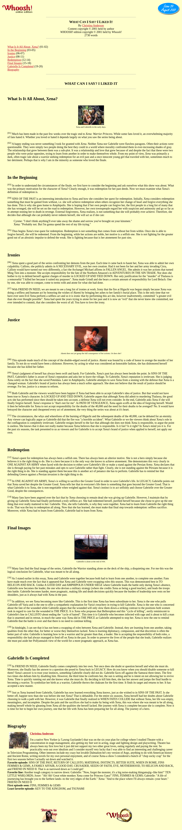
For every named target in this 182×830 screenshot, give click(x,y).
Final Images (14, 63)
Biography (13, 69)
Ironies (11, 53)
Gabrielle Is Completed (20, 66)
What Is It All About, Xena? (23, 46)
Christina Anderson (93, 25)
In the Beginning (16, 50)
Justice (11, 56)
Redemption (14, 59)
